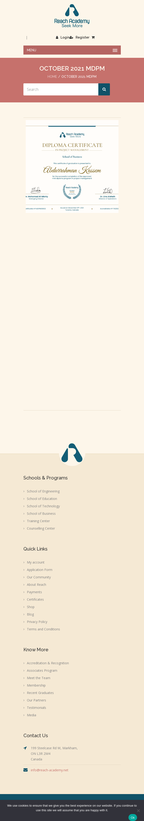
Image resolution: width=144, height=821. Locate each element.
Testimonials (36, 707)
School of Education (42, 498)
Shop (31, 607)
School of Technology (43, 506)
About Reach (36, 584)
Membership (36, 685)
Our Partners (36, 700)
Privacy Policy (37, 621)
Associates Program (42, 670)
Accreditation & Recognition (48, 663)
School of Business (41, 513)
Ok (133, 817)
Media (31, 715)
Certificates (35, 599)
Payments (34, 592)
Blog (30, 614)
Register (79, 37)
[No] (138, 810)
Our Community (39, 577)
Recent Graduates (40, 693)
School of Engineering (43, 491)
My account (36, 562)
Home (52, 76)
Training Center (38, 521)
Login (63, 37)
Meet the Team (38, 678)
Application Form (39, 569)
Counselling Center (41, 528)
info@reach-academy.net (49, 770)
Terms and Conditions (43, 629)
